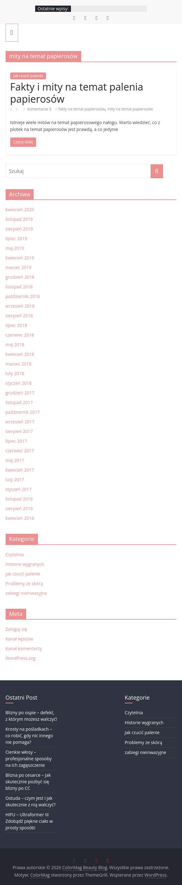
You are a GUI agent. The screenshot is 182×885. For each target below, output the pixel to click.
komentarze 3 (37, 109)
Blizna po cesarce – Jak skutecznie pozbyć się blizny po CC (28, 781)
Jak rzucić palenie (28, 75)
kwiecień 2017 (20, 470)
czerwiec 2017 (20, 451)
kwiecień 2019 (20, 258)
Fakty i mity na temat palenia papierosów (76, 92)
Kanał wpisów (19, 639)
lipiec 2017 (16, 441)
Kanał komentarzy (24, 648)
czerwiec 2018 (20, 335)
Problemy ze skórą (24, 583)
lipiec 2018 (16, 325)
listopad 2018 (19, 287)
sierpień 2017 (19, 431)
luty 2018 (15, 373)
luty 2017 (15, 479)
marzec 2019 (18, 267)
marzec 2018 (18, 364)
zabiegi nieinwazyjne (26, 593)
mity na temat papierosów (130, 109)
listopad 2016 (19, 499)
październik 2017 (23, 412)
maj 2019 (15, 248)
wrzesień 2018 (20, 306)
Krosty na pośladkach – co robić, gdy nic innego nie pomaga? (29, 735)
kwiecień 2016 (20, 518)
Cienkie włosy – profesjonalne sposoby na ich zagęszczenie (29, 758)
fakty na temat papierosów (81, 109)
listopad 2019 (19, 219)
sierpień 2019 (19, 229)
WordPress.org (20, 658)
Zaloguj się (16, 629)
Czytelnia (15, 554)
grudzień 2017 (20, 393)
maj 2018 (15, 344)
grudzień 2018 (20, 277)
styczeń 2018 (19, 383)
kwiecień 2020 (20, 209)
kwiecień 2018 (20, 354)
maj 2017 (15, 460)
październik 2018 (23, 296)
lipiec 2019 (16, 238)
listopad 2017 (19, 402)
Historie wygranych (25, 564)
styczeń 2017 (19, 489)
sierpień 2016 (19, 508)
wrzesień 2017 (20, 422)
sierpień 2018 (19, 316)
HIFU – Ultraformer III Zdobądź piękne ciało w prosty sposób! (29, 821)
